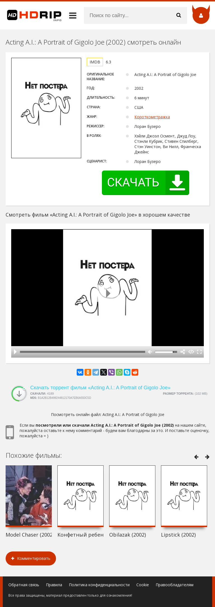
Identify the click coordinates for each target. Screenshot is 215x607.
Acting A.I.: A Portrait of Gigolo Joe (133, 414)
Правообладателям (174, 584)
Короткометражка (152, 116)
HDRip (31, 15)
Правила (54, 584)
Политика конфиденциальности (99, 584)
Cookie (142, 584)
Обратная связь (23, 584)
